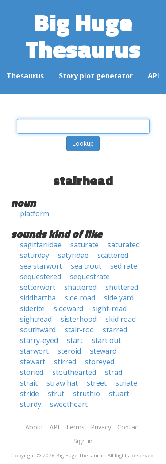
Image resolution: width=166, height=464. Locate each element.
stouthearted (74, 372)
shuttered (121, 287)
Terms (75, 427)
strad (113, 372)
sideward (68, 308)
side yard (119, 298)
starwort (34, 351)
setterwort (37, 287)
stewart (32, 362)
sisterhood (79, 319)
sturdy (30, 404)
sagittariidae (41, 245)
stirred (65, 362)
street (97, 383)
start (75, 340)
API (153, 76)
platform (34, 213)
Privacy (101, 427)
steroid (69, 351)
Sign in (83, 441)
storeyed (99, 362)
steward (103, 351)
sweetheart (69, 404)
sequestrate (90, 276)
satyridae (73, 255)
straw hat (62, 383)
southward (38, 330)
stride (29, 393)
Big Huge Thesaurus (83, 35)
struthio (86, 393)
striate (126, 383)
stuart (119, 393)
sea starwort (41, 266)
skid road (120, 319)
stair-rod (79, 330)
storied (31, 372)
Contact (129, 427)
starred (115, 330)
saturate (84, 245)
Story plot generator (96, 76)
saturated (124, 245)
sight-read (109, 308)
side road (80, 298)
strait (29, 383)
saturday (34, 255)
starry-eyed (39, 340)
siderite (32, 308)
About (34, 427)
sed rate (123, 266)
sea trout (86, 266)
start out (106, 340)
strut (56, 393)
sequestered (40, 276)
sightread (36, 319)
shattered (80, 287)
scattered (112, 255)
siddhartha (38, 298)
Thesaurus (25, 76)
